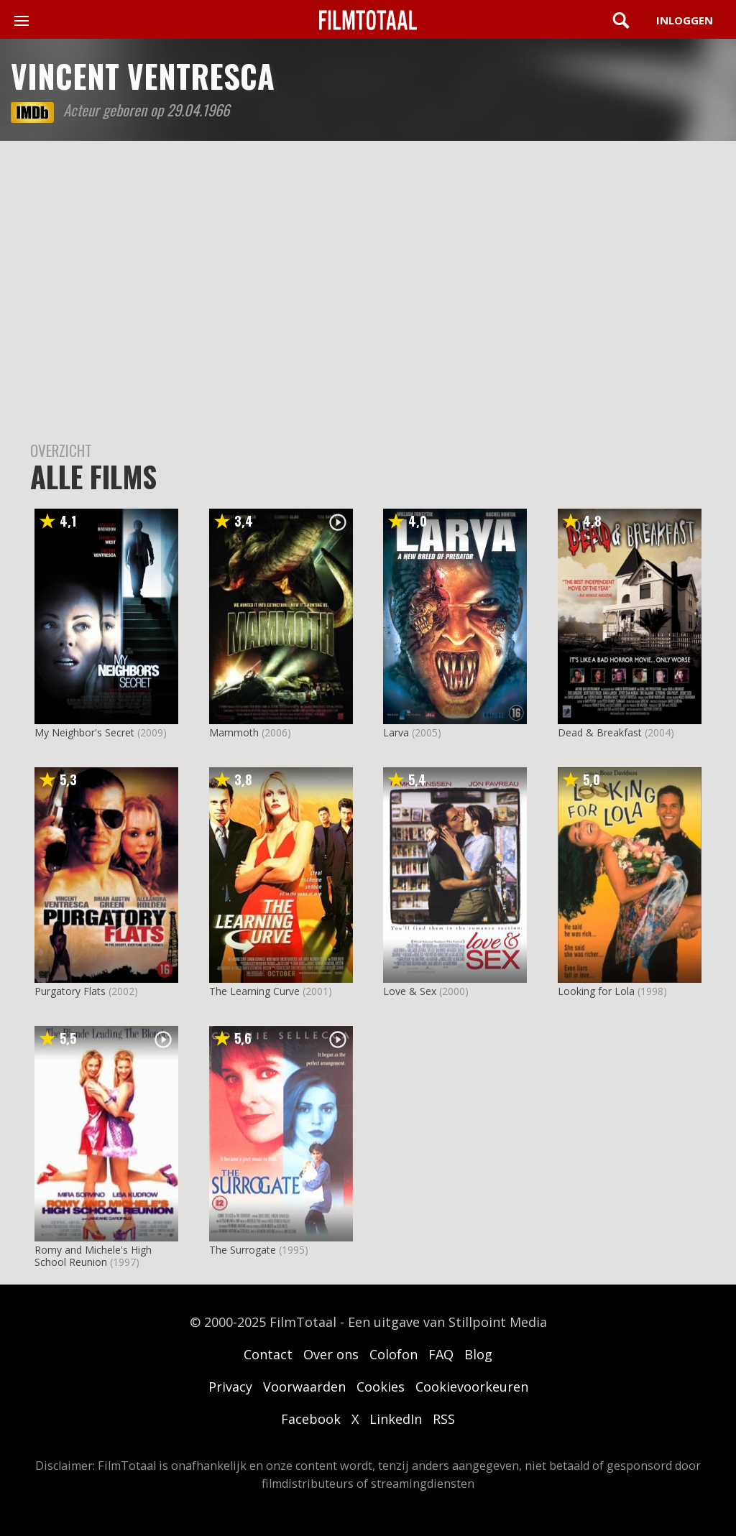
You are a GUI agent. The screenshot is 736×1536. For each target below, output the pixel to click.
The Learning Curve (254, 991)
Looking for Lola (596, 991)
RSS (444, 1419)
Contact (268, 1354)
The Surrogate (242, 1250)
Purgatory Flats (70, 991)
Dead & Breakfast (600, 732)
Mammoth (234, 732)
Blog (478, 1354)
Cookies (380, 1386)
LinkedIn (395, 1419)
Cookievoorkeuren (471, 1386)
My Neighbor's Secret (84, 732)
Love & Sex (409, 991)
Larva (396, 732)
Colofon (393, 1354)
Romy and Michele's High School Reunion (93, 1256)
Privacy (230, 1386)
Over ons (331, 1354)
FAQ (441, 1354)
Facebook (311, 1419)
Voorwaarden (304, 1386)
